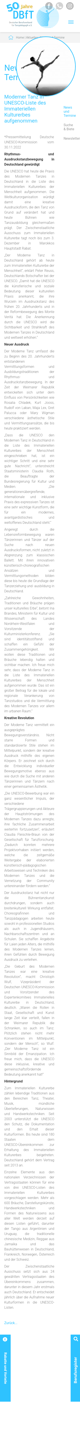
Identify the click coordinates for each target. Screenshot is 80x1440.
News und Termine (70, 111)
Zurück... (10, 1323)
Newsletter (70, 138)
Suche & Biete (69, 127)
